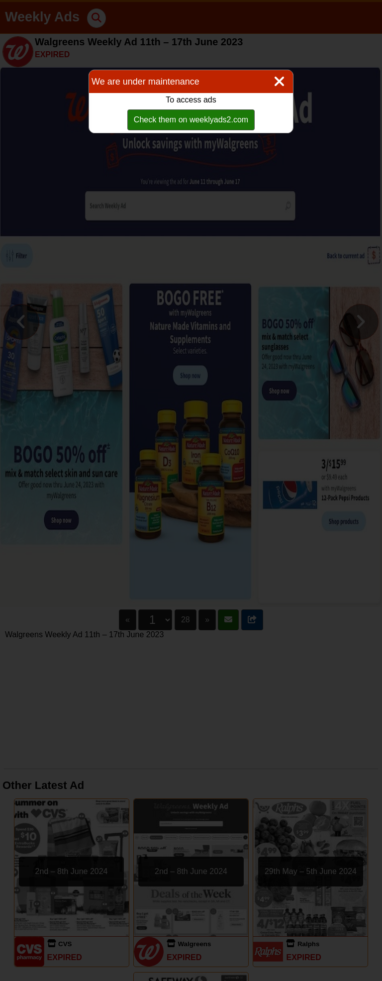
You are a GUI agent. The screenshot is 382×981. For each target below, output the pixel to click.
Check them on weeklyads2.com (191, 119)
